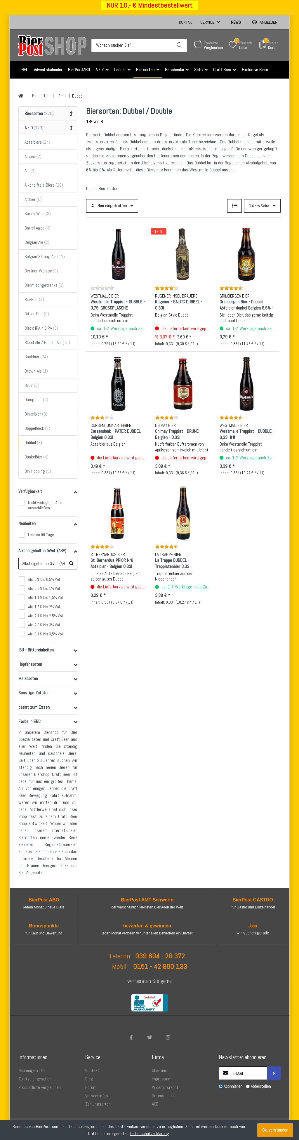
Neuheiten (27, 523)
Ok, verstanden (275, 1130)
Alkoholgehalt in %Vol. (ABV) (42, 551)
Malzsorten (28, 679)
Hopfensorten (30, 664)
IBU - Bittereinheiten (36, 650)
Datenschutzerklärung (149, 1133)
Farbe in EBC (29, 722)
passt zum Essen (34, 707)
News (236, 22)
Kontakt (186, 22)
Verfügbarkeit (30, 491)
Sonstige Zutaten (33, 693)
